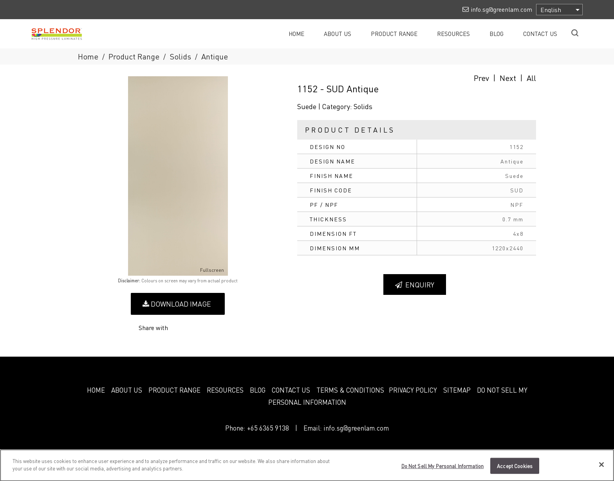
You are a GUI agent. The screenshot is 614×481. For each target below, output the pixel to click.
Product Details (350, 129)
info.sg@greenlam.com (356, 428)
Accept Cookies (515, 469)
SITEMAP (457, 390)
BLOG (257, 390)
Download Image (177, 303)
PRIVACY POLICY (413, 390)
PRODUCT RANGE (174, 390)
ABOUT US (126, 390)
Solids (180, 56)
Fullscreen (206, 270)
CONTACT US (291, 390)
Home (88, 56)
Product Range (133, 56)
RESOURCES (225, 390)
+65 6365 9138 (268, 428)
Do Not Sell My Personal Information (442, 469)
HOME (96, 390)
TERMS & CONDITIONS (350, 390)
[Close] (601, 467)
